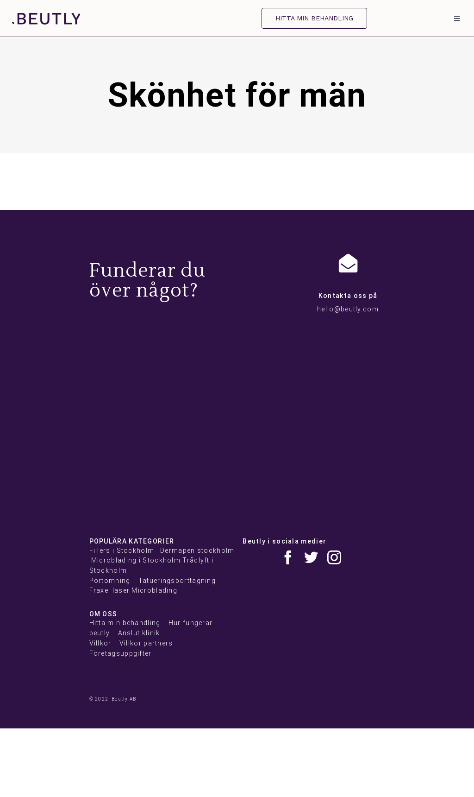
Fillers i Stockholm (122, 550)
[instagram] (334, 557)
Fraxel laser (109, 590)
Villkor (100, 643)
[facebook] (288, 557)
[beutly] (46, 17)
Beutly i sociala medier (284, 541)
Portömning (110, 580)
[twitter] (311, 557)
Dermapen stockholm (197, 550)
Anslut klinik (139, 633)
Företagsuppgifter (120, 653)
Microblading (154, 590)
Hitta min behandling (125, 622)
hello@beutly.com (348, 309)
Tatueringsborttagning (177, 580)
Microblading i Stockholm (136, 560)
